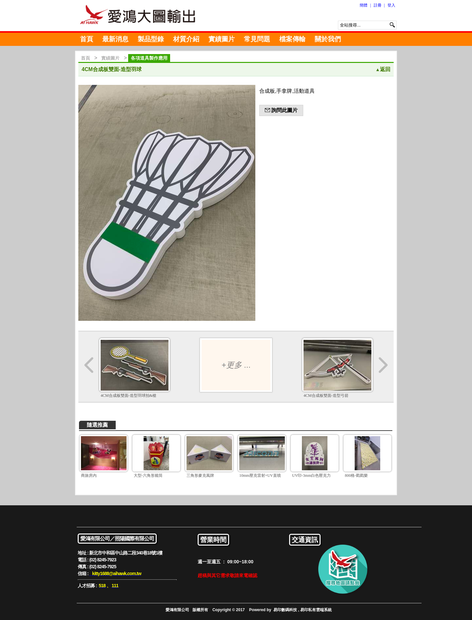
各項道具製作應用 (149, 58)
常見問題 (257, 39)
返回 (382, 69)
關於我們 (328, 39)
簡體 (363, 5)
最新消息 (115, 39)
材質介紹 (186, 39)
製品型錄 (151, 39)
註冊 (378, 5)
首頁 (86, 39)
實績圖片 (221, 39)
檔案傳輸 (292, 39)
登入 (391, 5)
